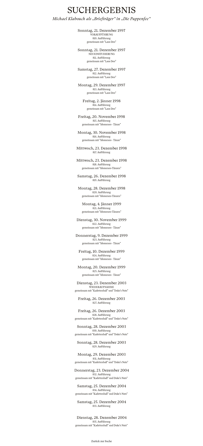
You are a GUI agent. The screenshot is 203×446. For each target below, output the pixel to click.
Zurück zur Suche (101, 441)
